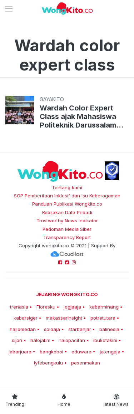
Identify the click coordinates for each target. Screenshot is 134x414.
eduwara (81, 352)
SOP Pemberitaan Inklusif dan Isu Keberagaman (67, 195)
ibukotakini (105, 340)
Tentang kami (67, 187)
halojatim (40, 340)
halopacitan (72, 340)
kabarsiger (26, 318)
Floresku (45, 307)
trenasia (19, 307)
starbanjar (79, 329)
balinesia (109, 329)
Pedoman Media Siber (67, 229)
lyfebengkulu (48, 363)
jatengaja (110, 352)
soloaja (52, 329)
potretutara (102, 318)
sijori (17, 340)
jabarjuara (20, 352)
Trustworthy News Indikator (67, 220)
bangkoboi (51, 352)
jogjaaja (72, 307)
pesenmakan (85, 363)
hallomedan (23, 329)
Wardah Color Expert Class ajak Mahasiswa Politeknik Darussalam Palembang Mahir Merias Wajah (82, 116)
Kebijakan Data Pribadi (67, 212)
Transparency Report (67, 237)
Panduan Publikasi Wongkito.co (67, 204)
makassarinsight (64, 318)
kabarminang (104, 307)
